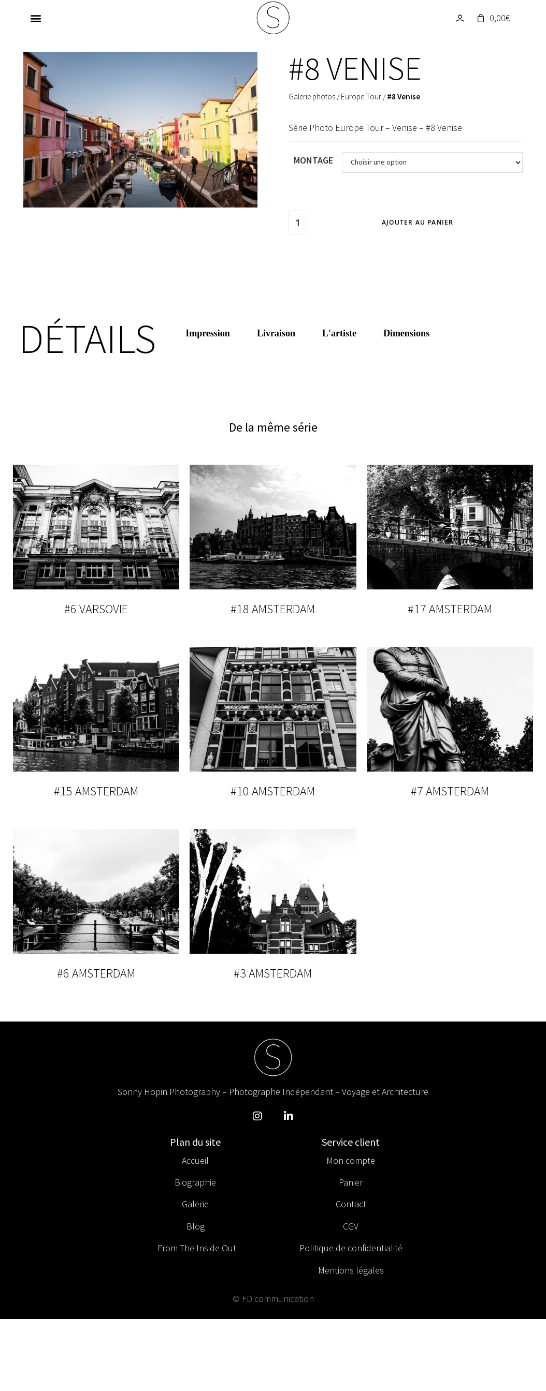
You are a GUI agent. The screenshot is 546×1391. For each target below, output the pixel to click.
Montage (313, 160)
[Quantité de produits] (298, 222)
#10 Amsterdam (273, 791)
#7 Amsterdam (450, 791)
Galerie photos (312, 96)
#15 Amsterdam (96, 791)
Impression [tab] (207, 333)
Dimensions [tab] (406, 333)
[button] (36, 18)
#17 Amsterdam (450, 609)
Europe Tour (361, 96)
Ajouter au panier (417, 222)
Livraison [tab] (276, 333)
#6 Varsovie (96, 609)
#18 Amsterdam (273, 609)
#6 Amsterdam (96, 973)
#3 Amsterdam (273, 973)
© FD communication (273, 1299)
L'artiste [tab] (339, 333)
